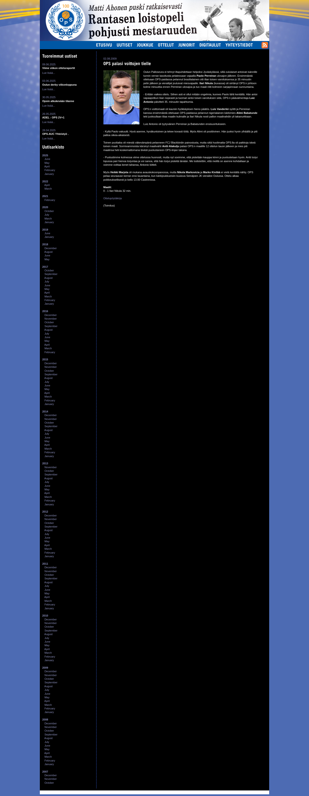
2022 (45, 181)
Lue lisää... (48, 72)
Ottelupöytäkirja (112, 198)
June (47, 159)
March (48, 188)
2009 (45, 667)
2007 (45, 771)
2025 (45, 155)
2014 (45, 411)
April (47, 166)
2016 (45, 311)
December (50, 248)
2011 (45, 563)
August (48, 251)
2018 (45, 244)
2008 (45, 719)
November (50, 318)
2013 (45, 463)
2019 (45, 229)
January (49, 173)
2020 (45, 207)
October (49, 211)
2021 (45, 196)
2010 (45, 615)
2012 (45, 511)
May (46, 162)
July (46, 214)
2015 (45, 359)
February (49, 170)
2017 (45, 266)
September (50, 274)
